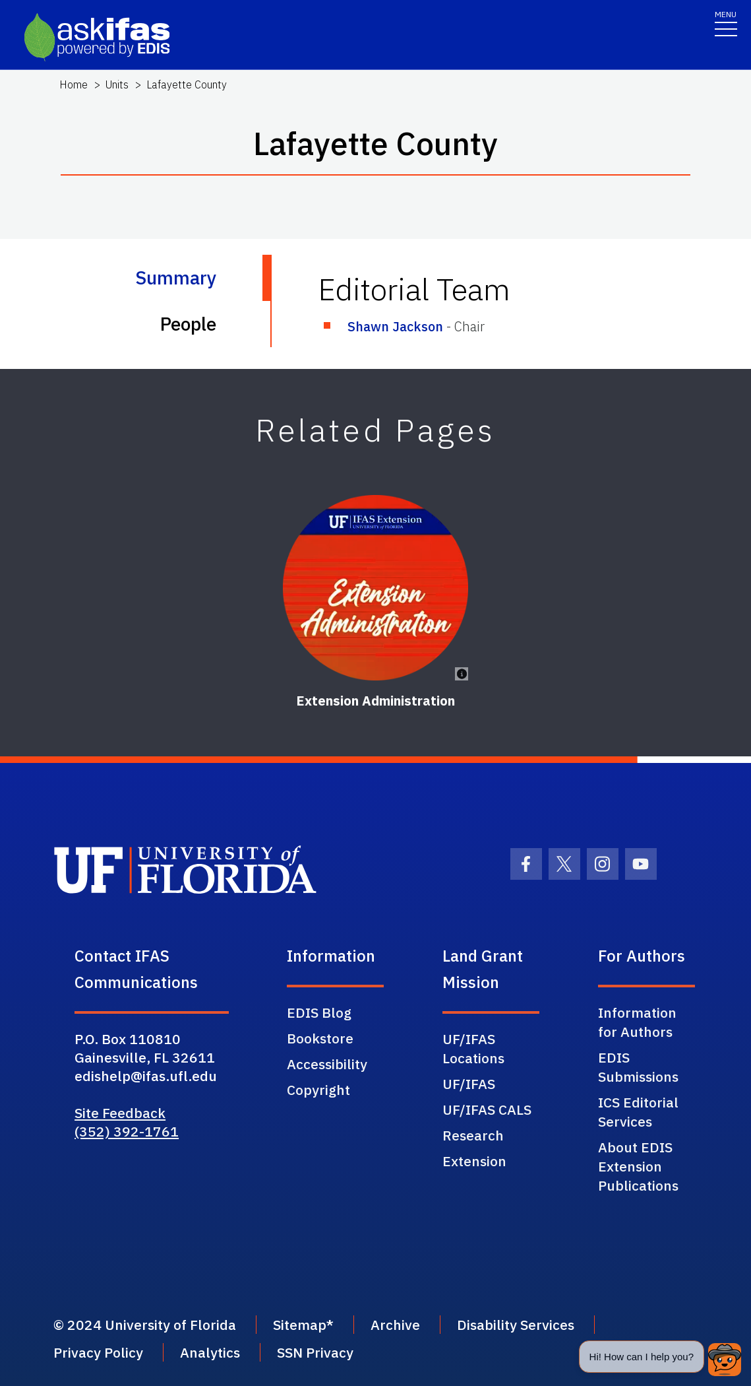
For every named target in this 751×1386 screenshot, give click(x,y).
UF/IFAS (468, 1083)
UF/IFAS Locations (473, 1048)
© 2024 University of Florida (144, 1324)
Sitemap (299, 1324)
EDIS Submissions (638, 1067)
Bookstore (320, 1038)
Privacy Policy (98, 1352)
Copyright (318, 1089)
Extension (474, 1161)
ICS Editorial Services (638, 1112)
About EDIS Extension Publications (638, 1166)
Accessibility (327, 1064)
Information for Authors (637, 1022)
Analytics (210, 1352)
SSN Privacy (315, 1352)
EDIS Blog (319, 1012)
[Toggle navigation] (726, 23)
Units (117, 84)
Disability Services (515, 1324)
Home (73, 84)
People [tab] (188, 324)
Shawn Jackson (395, 326)
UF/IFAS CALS (486, 1109)
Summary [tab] (175, 277)
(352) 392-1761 (127, 1131)
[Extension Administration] (375, 587)
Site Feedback (120, 1113)
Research (473, 1135)
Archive (395, 1324)
